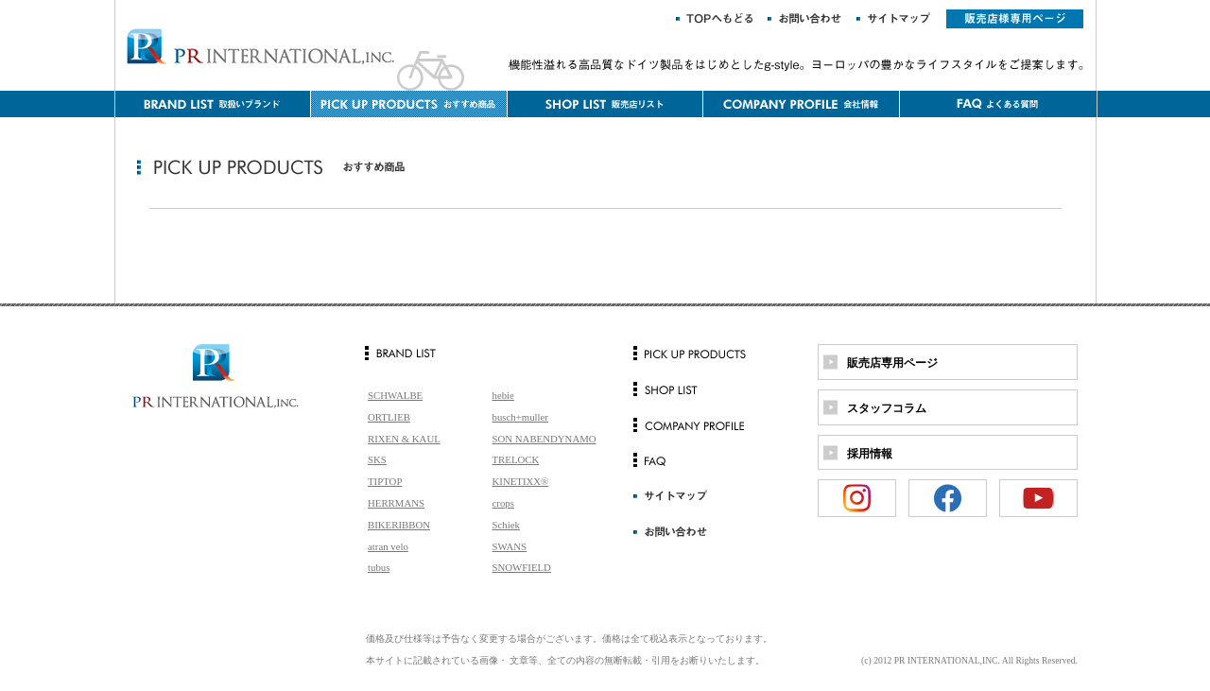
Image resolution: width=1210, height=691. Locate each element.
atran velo (388, 546)
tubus (378, 567)
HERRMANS (396, 503)
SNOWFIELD (522, 567)
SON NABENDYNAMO (544, 438)
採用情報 (869, 453)
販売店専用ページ (892, 363)
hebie (503, 395)
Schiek (506, 524)
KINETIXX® (521, 481)
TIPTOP (385, 481)
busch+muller (520, 417)
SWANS (510, 546)
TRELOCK (516, 459)
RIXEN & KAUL (404, 438)
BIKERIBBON (399, 524)
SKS (377, 459)
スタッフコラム (886, 408)
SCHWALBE (395, 395)
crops (503, 503)
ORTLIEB (389, 417)
